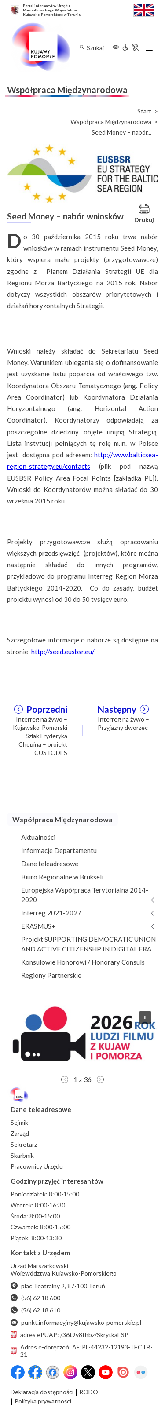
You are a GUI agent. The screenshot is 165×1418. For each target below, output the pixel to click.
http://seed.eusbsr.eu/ (63, 652)
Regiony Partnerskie (51, 975)
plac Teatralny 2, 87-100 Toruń (58, 1286)
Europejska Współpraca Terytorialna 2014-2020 (84, 895)
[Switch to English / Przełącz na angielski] (143, 9)
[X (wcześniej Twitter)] (88, 1372)
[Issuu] (123, 1372)
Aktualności (38, 837)
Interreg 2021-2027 (51, 913)
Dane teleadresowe (49, 864)
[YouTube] (106, 1372)
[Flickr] (141, 1372)
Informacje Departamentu (59, 850)
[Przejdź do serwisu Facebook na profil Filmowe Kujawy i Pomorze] (53, 1372)
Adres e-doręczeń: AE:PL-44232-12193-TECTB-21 (82, 1350)
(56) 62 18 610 (35, 1310)
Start (144, 111)
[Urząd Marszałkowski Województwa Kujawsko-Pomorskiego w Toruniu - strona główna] (40, 47)
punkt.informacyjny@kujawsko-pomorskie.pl (76, 1322)
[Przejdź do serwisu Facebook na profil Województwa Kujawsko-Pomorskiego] (18, 1372)
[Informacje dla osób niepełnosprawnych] (130, 47)
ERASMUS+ (38, 926)
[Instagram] (70, 1372)
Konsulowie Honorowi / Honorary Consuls (83, 962)
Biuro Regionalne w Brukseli (62, 877)
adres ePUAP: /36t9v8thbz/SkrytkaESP (69, 1334)
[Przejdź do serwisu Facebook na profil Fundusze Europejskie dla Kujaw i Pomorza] (35, 1372)
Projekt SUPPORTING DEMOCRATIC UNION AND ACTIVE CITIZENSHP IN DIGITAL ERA (88, 944)
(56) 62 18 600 (35, 1297)
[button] (82, 1038)
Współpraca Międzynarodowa (110, 122)
